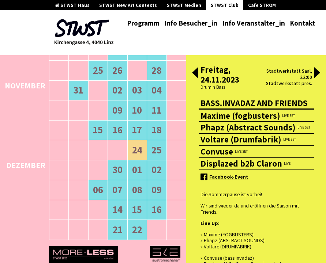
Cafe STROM (262, 5)
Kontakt (302, 23)
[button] (195, 73)
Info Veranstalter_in (253, 23)
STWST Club (225, 5)
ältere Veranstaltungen (79, 93)
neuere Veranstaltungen (143, 93)
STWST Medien (184, 5)
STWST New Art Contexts (128, 5)
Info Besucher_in (190, 23)
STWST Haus (72, 5)
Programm (143, 23)
